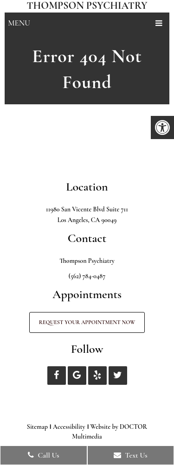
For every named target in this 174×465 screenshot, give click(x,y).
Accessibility (69, 427)
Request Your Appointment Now (87, 322)
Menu (19, 23)
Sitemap (37, 427)
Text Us (131, 455)
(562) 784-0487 (87, 276)
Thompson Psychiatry (86, 5)
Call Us (43, 455)
